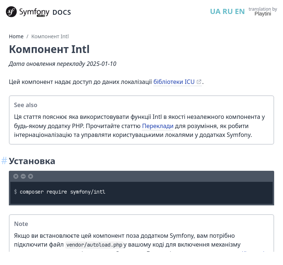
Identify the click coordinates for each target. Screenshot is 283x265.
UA (215, 11)
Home (16, 36)
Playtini (263, 14)
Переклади (158, 126)
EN (240, 11)
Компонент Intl (50, 36)
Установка (32, 161)
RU (228, 11)
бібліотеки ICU (174, 82)
